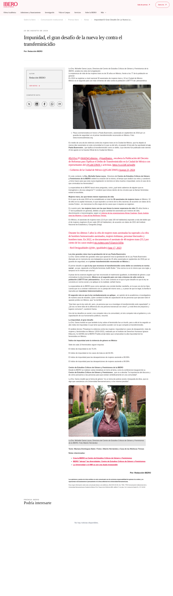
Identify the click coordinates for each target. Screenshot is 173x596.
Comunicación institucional (52, 20)
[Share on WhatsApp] (52, 104)
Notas (86, 20)
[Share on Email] (59, 104)
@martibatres (106, 158)
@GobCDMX (93, 164)
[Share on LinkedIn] (36, 104)
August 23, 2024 (127, 169)
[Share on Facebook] (44, 104)
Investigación (49, 12)
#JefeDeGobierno (89, 158)
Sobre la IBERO (90, 12)
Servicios (77, 12)
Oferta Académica (10, 12)
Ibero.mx (162, 5)
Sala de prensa (143, 5)
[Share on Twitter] (29, 104)
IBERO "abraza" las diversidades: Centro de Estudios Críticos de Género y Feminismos (109, 461)
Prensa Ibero (73, 20)
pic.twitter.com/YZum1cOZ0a (108, 242)
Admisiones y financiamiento (30, 12)
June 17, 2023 (114, 247)
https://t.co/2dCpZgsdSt (123, 164)
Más (103, 12)
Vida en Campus (64, 12)
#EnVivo (73, 158)
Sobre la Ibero (30, 20)
